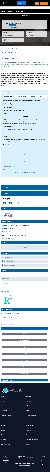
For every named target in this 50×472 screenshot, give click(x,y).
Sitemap (28, 444)
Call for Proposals (6, 415)
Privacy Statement (31, 415)
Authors (3, 425)
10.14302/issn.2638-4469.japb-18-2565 (25, 172)
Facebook (43, 456)
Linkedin (43, 464)
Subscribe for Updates (32, 439)
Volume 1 (24, 247)
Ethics (27, 410)
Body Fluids (7, 321)
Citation (7, 40)
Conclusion (5, 283)
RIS (25, 147)
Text (25, 161)
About (2, 401)
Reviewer (3, 435)
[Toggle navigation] (46, 3)
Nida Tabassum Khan (8, 58)
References (5, 287)
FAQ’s (2, 449)
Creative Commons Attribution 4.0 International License (24, 464)
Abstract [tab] (4, 274)
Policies (28, 406)
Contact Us (29, 449)
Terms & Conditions (31, 420)
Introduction (6, 278)
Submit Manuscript (6, 444)
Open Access (4, 406)
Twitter (42, 460)
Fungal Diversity (8, 324)
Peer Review (4, 410)
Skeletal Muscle (8, 317)
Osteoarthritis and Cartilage (11, 313)
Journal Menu (25, 16)
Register (21, 3)
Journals (3, 439)
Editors (3, 430)
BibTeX (25, 154)
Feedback (28, 401)
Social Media (29, 425)
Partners (28, 430)
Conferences (4, 420)
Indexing (28, 396)
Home (2, 396)
